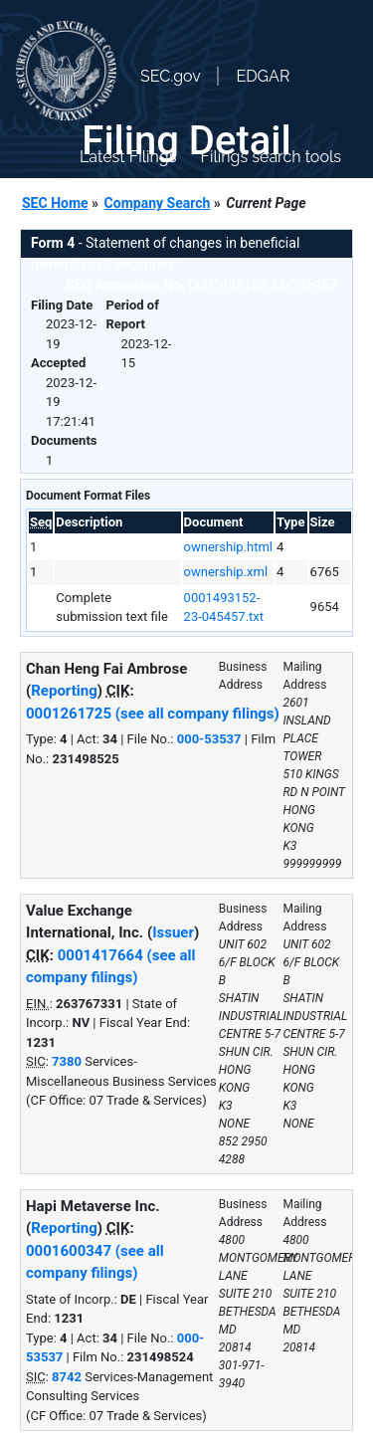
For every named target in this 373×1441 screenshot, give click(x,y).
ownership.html (228, 546)
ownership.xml (226, 571)
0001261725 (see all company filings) (153, 713)
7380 (67, 1061)
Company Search (157, 203)
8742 (67, 1376)
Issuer (173, 932)
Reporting (64, 691)
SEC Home (55, 203)
